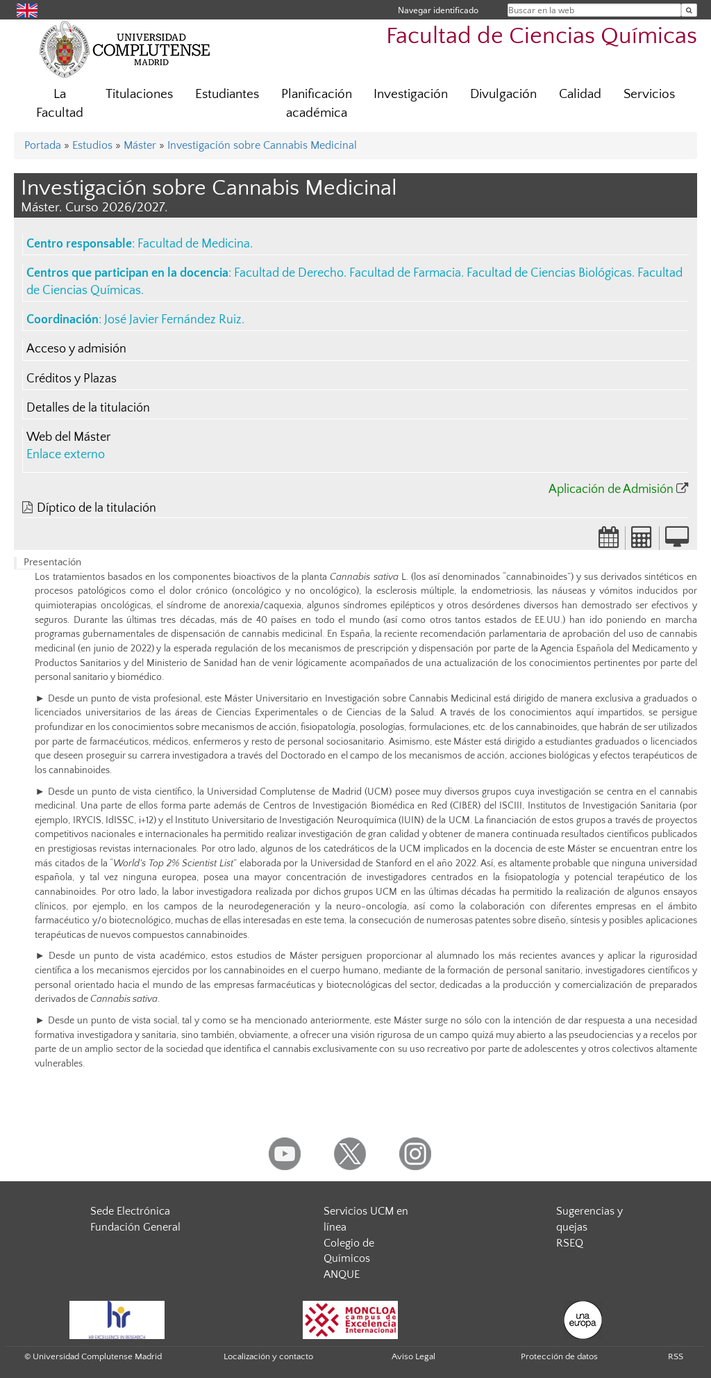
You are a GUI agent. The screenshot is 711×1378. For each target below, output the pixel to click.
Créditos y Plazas (71, 379)
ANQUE (342, 1274)
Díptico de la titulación (96, 508)
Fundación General (135, 1227)
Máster (140, 145)
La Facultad (59, 103)
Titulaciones (139, 94)
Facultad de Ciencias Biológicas (549, 273)
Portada (42, 145)
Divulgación (503, 94)
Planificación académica (316, 103)
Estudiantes (227, 94)
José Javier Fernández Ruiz (173, 320)
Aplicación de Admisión (611, 489)
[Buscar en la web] (689, 10)
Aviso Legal (413, 1356)
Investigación (411, 94)
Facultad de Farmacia (405, 273)
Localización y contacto (268, 1356)
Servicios (649, 94)
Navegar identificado (438, 10)
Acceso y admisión (76, 349)
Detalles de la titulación (88, 408)
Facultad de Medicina (193, 244)
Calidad (580, 94)
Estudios (92, 145)
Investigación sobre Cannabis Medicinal (262, 145)
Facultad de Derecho (289, 273)
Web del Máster (68, 437)
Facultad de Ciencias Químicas (541, 36)
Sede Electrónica (130, 1211)
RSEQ (569, 1243)
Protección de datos (559, 1356)
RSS (675, 1356)
